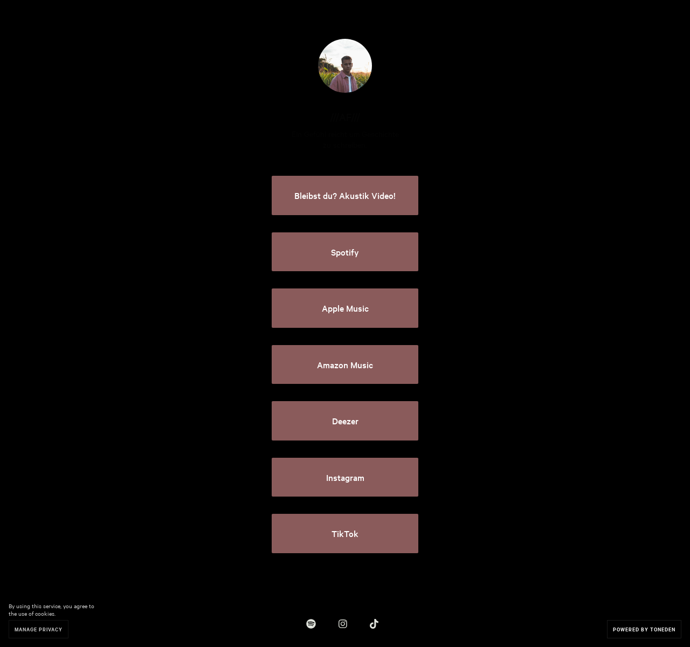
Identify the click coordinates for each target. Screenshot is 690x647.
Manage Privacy (39, 629)
